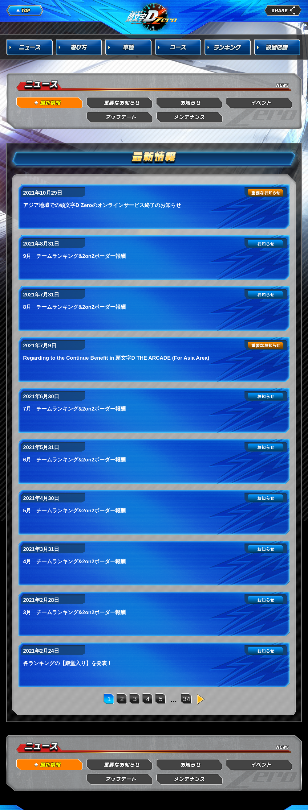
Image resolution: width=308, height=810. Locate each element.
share (283, 10)
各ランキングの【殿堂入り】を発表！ (67, 663)
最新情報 (49, 103)
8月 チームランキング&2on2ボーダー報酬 (74, 307)
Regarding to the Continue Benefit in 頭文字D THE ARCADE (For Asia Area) (116, 358)
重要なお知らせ (119, 103)
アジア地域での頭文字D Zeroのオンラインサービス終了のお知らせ (102, 205)
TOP (25, 10)
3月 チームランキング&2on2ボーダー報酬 (74, 612)
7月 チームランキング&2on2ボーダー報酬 (74, 409)
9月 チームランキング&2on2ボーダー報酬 (74, 256)
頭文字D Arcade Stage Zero (151, 16)
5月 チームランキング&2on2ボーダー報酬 (74, 511)
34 (186, 698)
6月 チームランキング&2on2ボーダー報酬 (74, 460)
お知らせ (189, 103)
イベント (259, 103)
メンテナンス (189, 117)
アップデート (119, 117)
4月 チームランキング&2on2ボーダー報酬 (74, 561)
